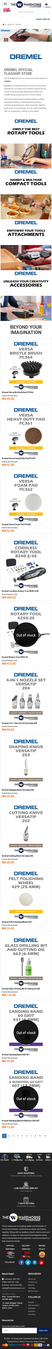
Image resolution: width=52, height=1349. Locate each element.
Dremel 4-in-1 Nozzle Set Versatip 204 (19, 723)
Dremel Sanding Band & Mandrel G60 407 (21, 1121)
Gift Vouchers (33, 1305)
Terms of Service (26, 1342)
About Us (32, 1279)
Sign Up (46, 19)
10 (45, 1136)
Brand (10, 24)
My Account (33, 1291)
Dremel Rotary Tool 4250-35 (15, 657)
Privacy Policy (12, 1342)
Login (38, 19)
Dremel (18, 24)
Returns (31, 1285)
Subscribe (43, 1330)
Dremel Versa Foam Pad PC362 (16, 524)
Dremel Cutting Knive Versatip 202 (17, 856)
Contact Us (32, 1282)
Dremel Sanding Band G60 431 (16, 1055)
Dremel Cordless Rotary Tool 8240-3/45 (20, 591)
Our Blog (31, 1314)
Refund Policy (39, 1342)
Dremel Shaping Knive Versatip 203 (18, 790)
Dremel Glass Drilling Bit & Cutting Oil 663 (21, 989)
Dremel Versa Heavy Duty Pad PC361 (19, 458)
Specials (31, 1311)
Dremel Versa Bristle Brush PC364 (17, 392)
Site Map (31, 1288)
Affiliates (31, 1308)
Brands (31, 1302)
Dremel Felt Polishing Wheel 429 (16, 922)
